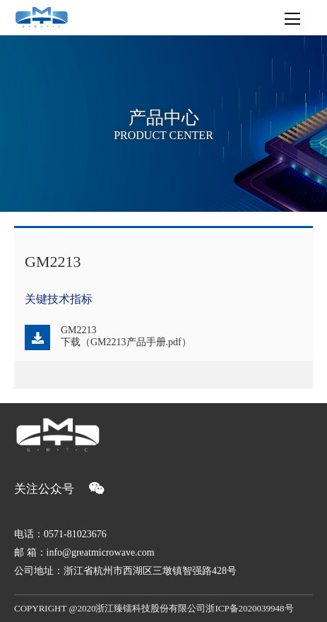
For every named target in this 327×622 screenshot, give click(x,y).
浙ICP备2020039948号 (249, 608)
